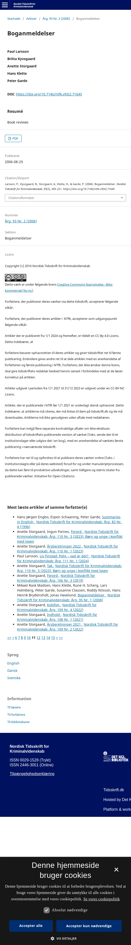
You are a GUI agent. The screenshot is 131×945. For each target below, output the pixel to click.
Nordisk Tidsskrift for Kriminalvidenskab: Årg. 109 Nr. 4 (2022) (57, 607)
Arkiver (31, 18)
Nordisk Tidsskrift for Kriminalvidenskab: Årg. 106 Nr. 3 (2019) (56, 578)
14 (48, 637)
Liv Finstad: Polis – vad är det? (64, 556)
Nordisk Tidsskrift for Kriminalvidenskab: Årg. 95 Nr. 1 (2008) (68, 597)
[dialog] (65, 901)
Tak (50, 565)
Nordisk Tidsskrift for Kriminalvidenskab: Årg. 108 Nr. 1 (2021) (57, 617)
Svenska (13, 677)
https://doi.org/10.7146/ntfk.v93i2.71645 (49, 94)
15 (53, 637)
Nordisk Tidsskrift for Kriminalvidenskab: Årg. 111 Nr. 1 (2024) (68, 558)
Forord (77, 531)
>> (61, 637)
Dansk (12, 670)
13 (43, 637)
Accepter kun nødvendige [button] (89, 926)
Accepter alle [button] (31, 925)
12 (38, 637)
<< (9, 637)
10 (29, 637)
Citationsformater (21, 198)
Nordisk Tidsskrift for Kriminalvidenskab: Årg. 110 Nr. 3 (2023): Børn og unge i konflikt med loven (69, 536)
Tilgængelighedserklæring (32, 774)
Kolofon (53, 604)
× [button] (116, 871)
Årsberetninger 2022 (64, 546)
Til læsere (14, 707)
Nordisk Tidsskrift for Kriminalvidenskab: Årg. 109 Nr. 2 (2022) (67, 627)
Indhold (54, 614)
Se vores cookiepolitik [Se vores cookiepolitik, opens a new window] (101, 899)
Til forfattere (16, 714)
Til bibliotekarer (18, 722)
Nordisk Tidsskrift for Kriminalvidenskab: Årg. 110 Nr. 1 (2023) (67, 548)
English (13, 663)
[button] (65, 938)
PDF (15, 138)
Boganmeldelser (91, 595)
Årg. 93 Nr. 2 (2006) (56, 18)
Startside (13, 18)
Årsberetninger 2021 (64, 624)
